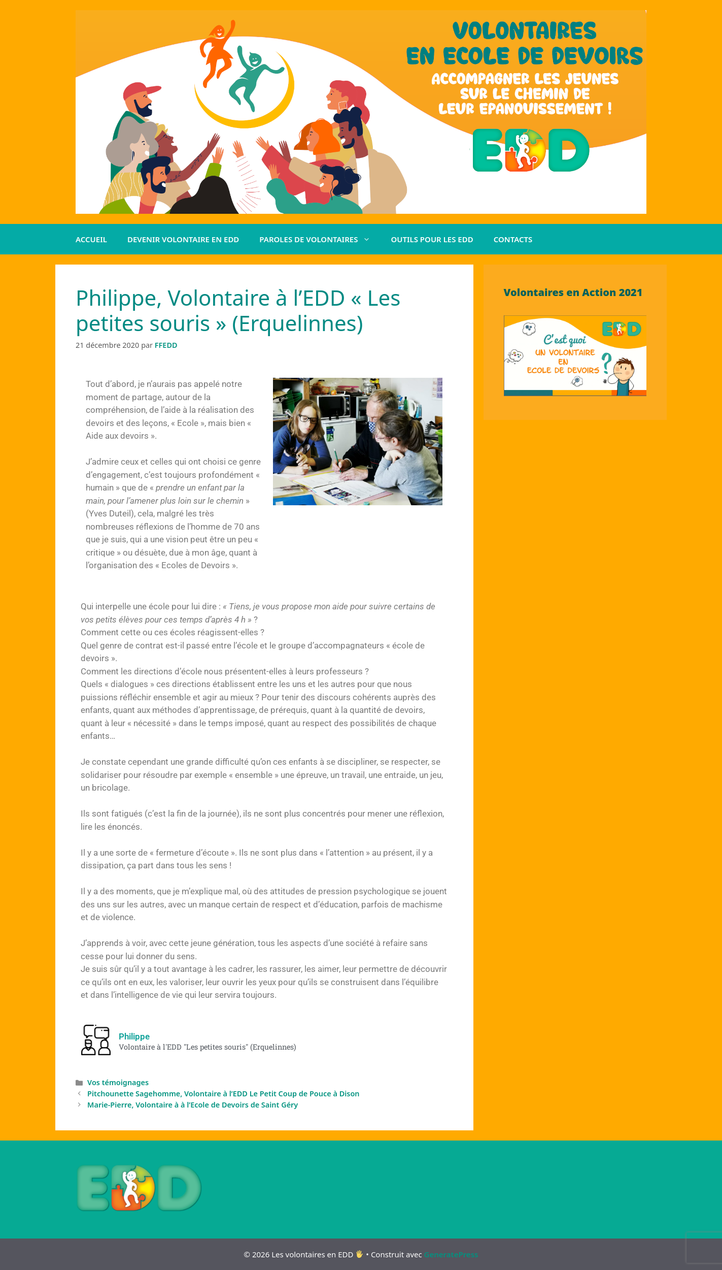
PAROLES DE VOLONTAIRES (320, 239)
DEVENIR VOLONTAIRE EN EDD (183, 239)
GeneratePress (451, 1254)
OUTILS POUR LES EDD (432, 239)
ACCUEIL (91, 239)
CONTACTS (513, 239)
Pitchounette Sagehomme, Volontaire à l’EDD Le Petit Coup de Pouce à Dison (223, 1093)
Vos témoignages (118, 1082)
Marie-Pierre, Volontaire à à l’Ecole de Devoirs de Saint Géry (192, 1105)
